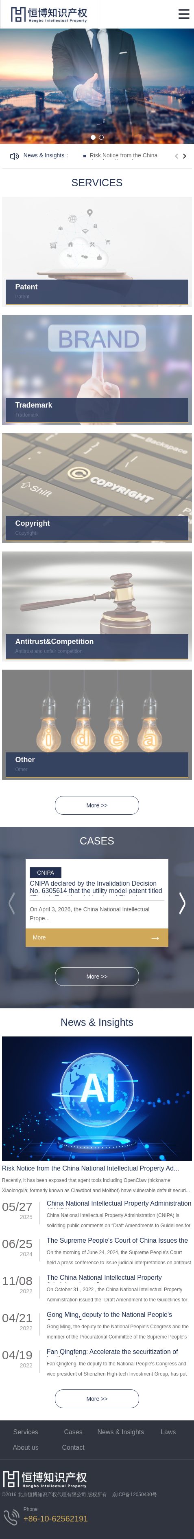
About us (26, 1447)
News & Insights (121, 1432)
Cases (73, 1432)
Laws (168, 1432)
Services (25, 1432)
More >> (96, 805)
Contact (73, 1447)
